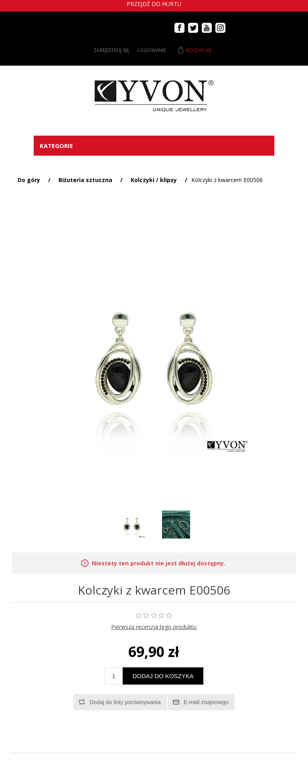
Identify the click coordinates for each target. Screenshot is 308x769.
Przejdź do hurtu (154, 4)
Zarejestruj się (111, 50)
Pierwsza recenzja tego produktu (154, 627)
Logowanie (151, 50)
